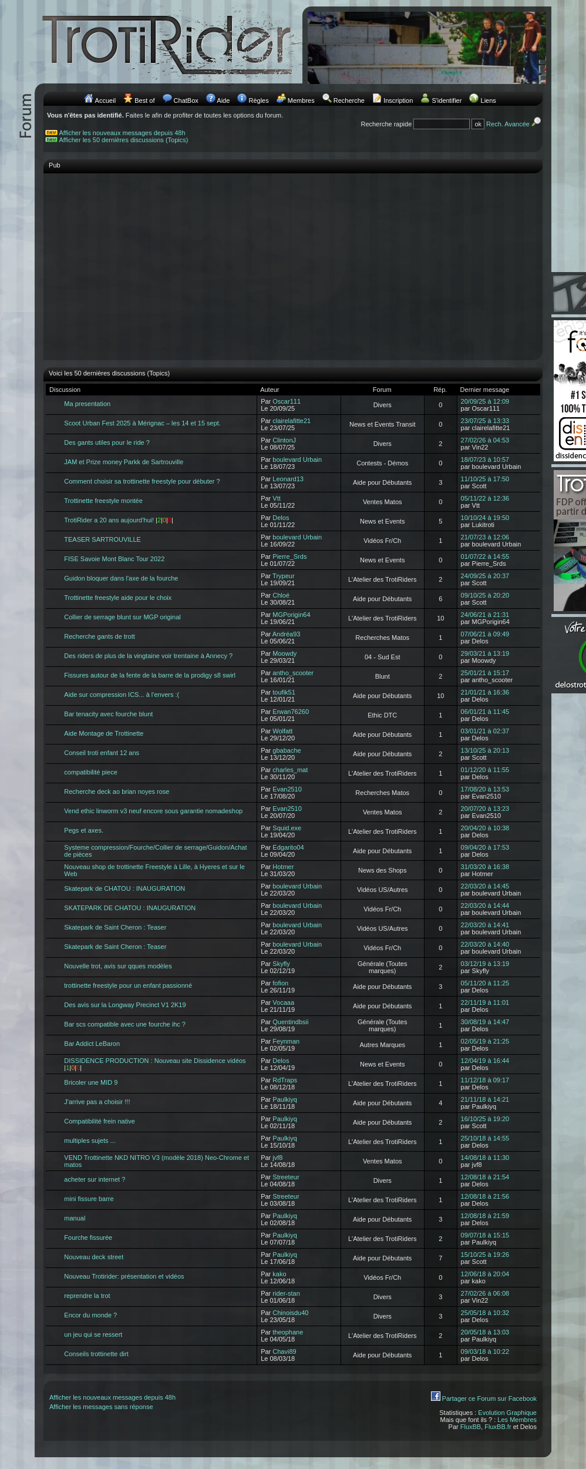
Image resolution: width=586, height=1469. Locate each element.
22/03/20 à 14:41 (485, 924)
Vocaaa (283, 1002)
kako (279, 1273)
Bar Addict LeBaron (92, 1043)
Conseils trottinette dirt (96, 1353)
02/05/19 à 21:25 (485, 1041)
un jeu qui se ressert (93, 1334)
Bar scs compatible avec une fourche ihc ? (125, 1024)
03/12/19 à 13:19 (485, 963)
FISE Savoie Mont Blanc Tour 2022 (114, 558)
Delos (280, 517)
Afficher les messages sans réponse (101, 1406)
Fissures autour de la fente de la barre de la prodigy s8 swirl (149, 675)
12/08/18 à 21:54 (485, 1176)
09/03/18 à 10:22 (485, 1351)
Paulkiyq (284, 1099)
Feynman (285, 1041)
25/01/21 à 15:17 (485, 672)
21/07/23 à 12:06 (485, 537)
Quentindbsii (290, 1021)
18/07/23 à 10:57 (485, 459)
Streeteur (285, 1176)
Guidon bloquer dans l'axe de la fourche (121, 578)
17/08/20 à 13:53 (485, 789)
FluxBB (470, 1426)
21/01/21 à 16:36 (485, 692)
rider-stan (285, 1293)
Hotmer (283, 866)
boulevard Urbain (297, 459)
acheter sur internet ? (94, 1179)
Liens (488, 100)
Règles (258, 100)
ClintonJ (284, 440)
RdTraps (284, 1080)
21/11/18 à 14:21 (485, 1099)
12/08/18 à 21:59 (485, 1215)
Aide (223, 100)
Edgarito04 (288, 847)
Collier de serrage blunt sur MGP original (122, 617)
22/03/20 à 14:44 (485, 905)
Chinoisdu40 (290, 1312)
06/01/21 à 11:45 (485, 711)
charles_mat (290, 769)
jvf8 (277, 1157)
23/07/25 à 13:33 (485, 420)
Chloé (280, 595)
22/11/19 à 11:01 (485, 1002)
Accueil (105, 100)
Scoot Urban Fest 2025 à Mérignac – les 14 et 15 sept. (142, 423)
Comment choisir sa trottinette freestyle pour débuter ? (142, 481)
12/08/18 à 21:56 (485, 1196)
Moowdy (284, 653)
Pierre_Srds (289, 556)
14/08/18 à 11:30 (485, 1157)
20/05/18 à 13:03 (485, 1332)
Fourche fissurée (88, 1237)
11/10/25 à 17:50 (485, 478)
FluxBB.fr (497, 1426)
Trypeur (283, 575)
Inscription (398, 100)
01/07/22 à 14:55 (485, 556)
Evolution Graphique (507, 1412)
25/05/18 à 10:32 (485, 1312)
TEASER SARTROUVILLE (102, 539)
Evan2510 (287, 789)
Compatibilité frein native (99, 1121)
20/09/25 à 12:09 (485, 401)
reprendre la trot (87, 1295)
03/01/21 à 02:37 (485, 730)
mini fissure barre (88, 1198)
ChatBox (186, 100)
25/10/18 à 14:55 (485, 1138)
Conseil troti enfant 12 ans (101, 752)
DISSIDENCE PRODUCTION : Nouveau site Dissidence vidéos (154, 1060)
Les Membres (517, 1419)
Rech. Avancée (514, 124)
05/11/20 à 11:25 (485, 983)
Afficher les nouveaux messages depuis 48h (122, 132)
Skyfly (280, 963)
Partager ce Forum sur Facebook (489, 1398)
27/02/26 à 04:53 (485, 440)
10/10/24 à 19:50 (485, 517)
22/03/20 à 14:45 (485, 886)
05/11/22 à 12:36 (485, 498)
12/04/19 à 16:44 (485, 1060)
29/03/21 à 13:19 (485, 653)
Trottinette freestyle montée (103, 500)
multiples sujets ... (89, 1140)
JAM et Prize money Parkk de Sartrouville (123, 461)
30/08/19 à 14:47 (485, 1021)
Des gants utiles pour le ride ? (107, 442)
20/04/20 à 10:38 (485, 827)
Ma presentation (87, 403)
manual (74, 1218)
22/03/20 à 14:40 (485, 944)
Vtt (276, 498)
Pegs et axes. (83, 830)
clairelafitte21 (291, 420)
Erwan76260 (290, 711)
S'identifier (447, 100)
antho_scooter (293, 672)
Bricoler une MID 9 (90, 1082)
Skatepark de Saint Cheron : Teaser (115, 927)
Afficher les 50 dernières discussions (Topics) (123, 139)
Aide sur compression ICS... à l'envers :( (121, 694)
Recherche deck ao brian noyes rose (116, 791)
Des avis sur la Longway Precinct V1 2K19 (125, 1004)
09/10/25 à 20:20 (485, 595)
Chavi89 (284, 1351)
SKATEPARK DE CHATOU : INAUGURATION (130, 907)
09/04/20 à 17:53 (485, 847)
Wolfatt (282, 730)
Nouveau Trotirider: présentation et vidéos (124, 1276)
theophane (287, 1332)
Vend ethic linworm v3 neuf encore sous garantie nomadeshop (153, 810)
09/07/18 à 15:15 (485, 1235)
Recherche (349, 100)
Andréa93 (286, 634)
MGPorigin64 (291, 614)
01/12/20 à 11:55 (485, 769)
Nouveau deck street (93, 1256)
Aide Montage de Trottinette (103, 733)
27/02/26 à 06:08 (485, 1293)
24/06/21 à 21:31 (485, 614)
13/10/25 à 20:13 (485, 750)
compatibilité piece (90, 772)
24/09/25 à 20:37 (485, 575)
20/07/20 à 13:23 (485, 808)
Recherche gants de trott (99, 636)
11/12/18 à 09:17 (485, 1080)
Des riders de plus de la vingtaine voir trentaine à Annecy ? (148, 655)
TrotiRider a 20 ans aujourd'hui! (109, 520)
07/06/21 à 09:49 (485, 634)
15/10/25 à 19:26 (485, 1254)
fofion (280, 983)
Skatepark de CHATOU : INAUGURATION (124, 888)
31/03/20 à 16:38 (485, 866)
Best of (144, 100)
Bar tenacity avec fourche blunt (108, 713)
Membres (301, 100)
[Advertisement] (293, 261)
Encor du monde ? (90, 1315)
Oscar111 (286, 401)
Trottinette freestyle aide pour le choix (117, 597)
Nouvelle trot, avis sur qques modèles (117, 966)
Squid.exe (286, 827)
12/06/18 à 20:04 (485, 1273)
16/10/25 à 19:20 (485, 1118)
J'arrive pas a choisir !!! (97, 1101)
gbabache (286, 750)
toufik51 (283, 692)
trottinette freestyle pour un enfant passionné (128, 985)
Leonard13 (288, 478)
